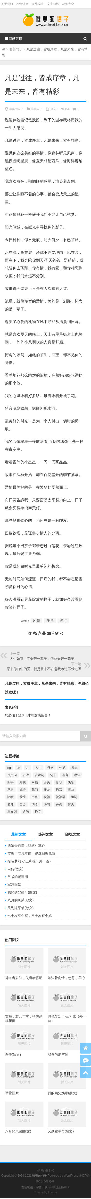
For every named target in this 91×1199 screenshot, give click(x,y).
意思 (10, 789)
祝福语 (60, 797)
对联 (22, 782)
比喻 (10, 797)
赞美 (71, 804)
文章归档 (53, 4)
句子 (53, 775)
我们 (35, 789)
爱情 (22, 797)
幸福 (35, 782)
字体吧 (53, 1187)
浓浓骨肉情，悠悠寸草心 (26, 845)
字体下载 (42, 1187)
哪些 (77, 775)
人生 (38, 768)
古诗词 (39, 775)
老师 (10, 804)
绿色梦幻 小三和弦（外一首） (30, 861)
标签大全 (68, 4)
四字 (10, 782)
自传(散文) (15, 869)
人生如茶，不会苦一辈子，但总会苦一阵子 (42, 659)
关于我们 (7, 4)
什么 (50, 768)
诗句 (47, 804)
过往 (63, 621)
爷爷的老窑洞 (18, 877)
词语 (35, 804)
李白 (71, 789)
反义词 (12, 775)
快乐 (71, 782)
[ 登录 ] (21, 715)
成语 (22, 789)
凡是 (36, 621)
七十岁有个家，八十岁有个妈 (30, 916)
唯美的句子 (16, 109)
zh (27, 768)
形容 (59, 782)
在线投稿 (37, 4)
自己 (22, 804)
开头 (47, 782)
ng (9, 768)
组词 (74, 797)
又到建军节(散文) (20, 908)
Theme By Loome (45, 1192)
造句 (26, 811)
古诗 (26, 775)
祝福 (47, 797)
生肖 (35, 797)
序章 (50, 621)
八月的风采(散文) (20, 900)
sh (18, 768)
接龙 (47, 789)
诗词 (59, 804)
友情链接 (22, 4)
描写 (59, 789)
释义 (38, 811)
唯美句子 (16, 49)
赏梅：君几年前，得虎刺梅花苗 (31, 853)
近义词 (12, 811)
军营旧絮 (14, 884)
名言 (65, 775)
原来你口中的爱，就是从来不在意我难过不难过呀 (44, 669)
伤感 (62, 768)
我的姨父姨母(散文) (22, 892)
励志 (74, 768)
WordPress (71, 1175)
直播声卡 (64, 1187)
